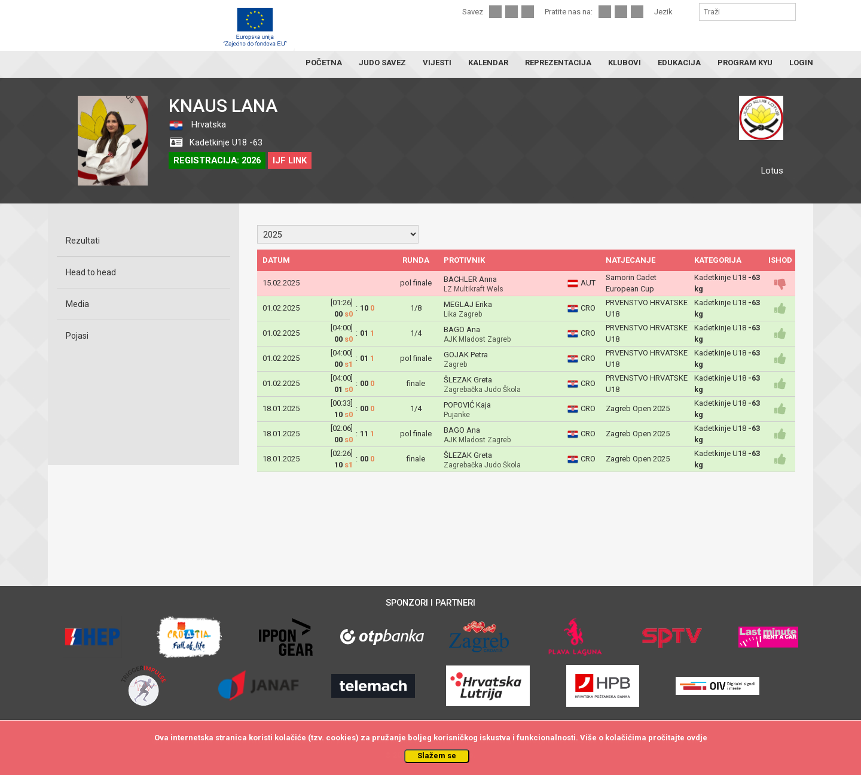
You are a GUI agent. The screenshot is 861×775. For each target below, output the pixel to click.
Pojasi (77, 336)
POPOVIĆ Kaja (467, 404)
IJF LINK (290, 160)
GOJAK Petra (466, 354)
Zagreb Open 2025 (638, 408)
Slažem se (436, 755)
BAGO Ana (462, 329)
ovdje (696, 737)
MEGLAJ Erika (468, 304)
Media (77, 304)
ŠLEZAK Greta (468, 379)
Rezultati (83, 240)
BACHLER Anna (470, 279)
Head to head (91, 272)
